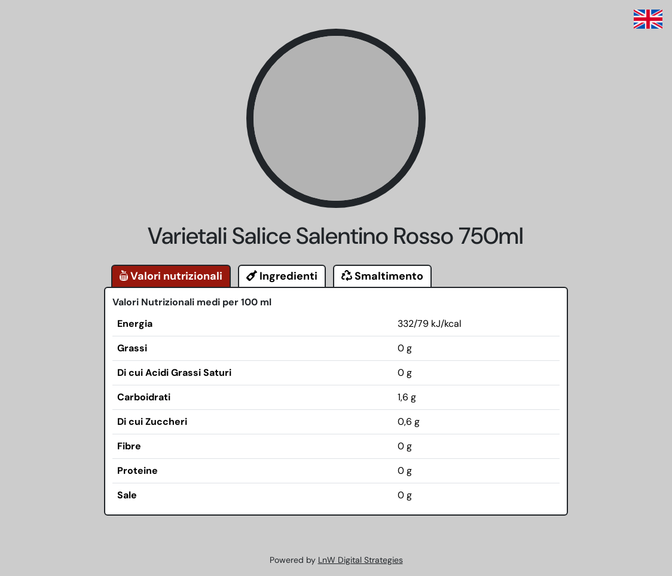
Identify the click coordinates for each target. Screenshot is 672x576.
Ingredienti (281, 276)
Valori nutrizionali (171, 276)
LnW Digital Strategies (360, 559)
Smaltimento (382, 276)
